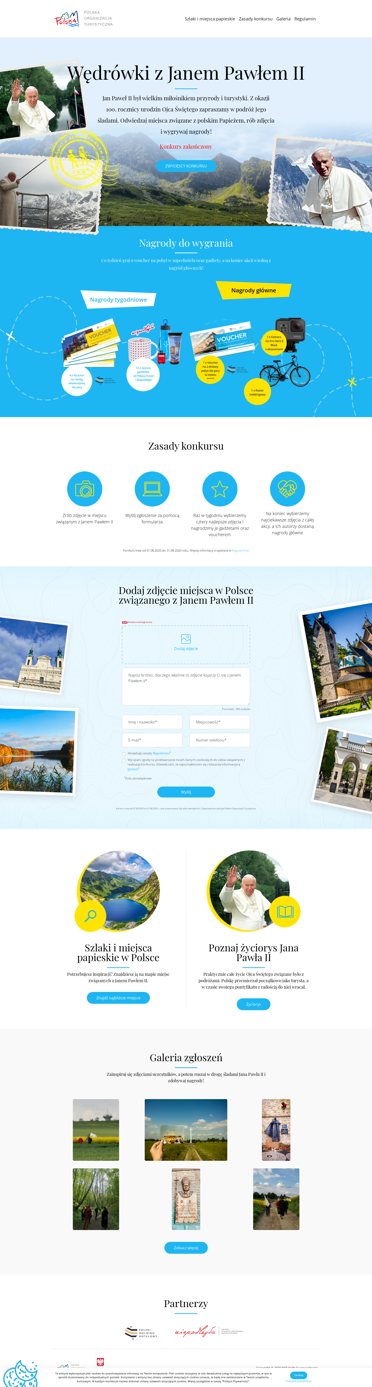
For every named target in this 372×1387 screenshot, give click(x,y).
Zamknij (298, 1375)
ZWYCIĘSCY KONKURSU (186, 166)
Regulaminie (240, 550)
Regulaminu (161, 753)
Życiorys (253, 1004)
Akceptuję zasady (149, 753)
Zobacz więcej (186, 1247)
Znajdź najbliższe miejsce (118, 997)
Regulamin (305, 19)
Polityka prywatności (299, 1381)
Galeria (283, 19)
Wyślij (186, 792)
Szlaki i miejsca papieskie (210, 19)
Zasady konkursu (256, 19)
